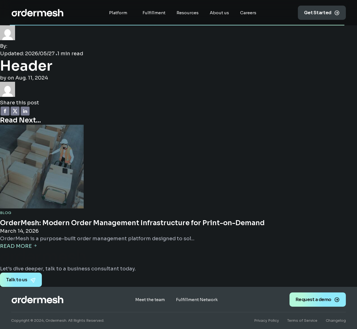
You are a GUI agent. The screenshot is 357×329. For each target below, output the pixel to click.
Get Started (317, 13)
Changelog (336, 320)
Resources (188, 12)
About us (219, 12)
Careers (248, 12)
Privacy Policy (266, 320)
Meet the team (150, 299)
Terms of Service (302, 320)
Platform (118, 12)
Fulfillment (154, 12)
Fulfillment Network (197, 299)
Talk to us (16, 280)
